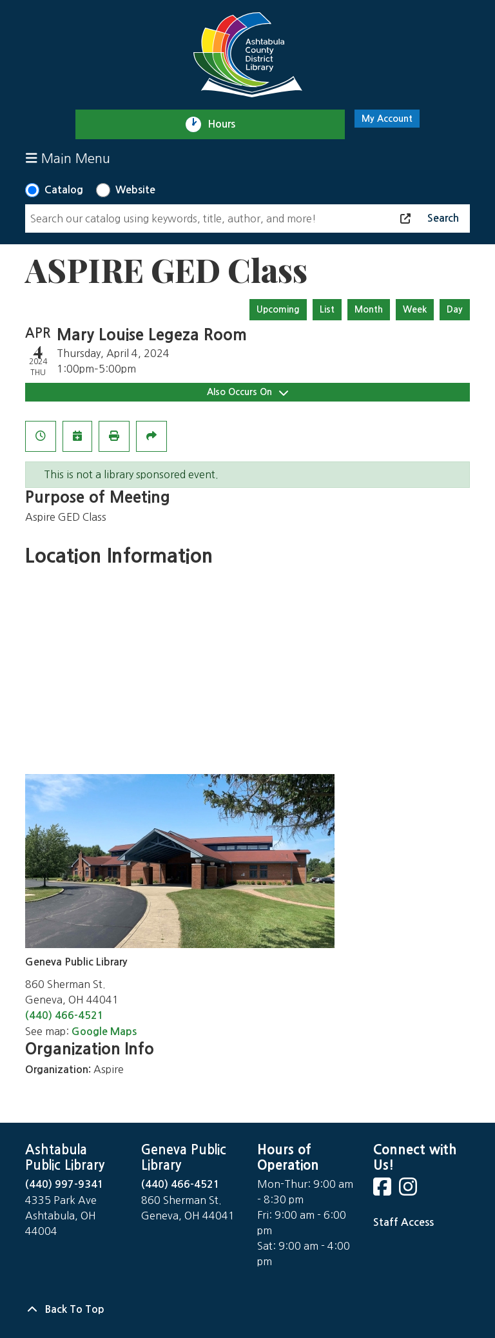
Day (455, 309)
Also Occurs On (247, 392)
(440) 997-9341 (64, 1184)
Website (135, 190)
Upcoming (278, 309)
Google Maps (104, 1031)
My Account (387, 118)
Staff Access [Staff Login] (403, 1222)
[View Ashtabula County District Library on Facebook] (383, 1191)
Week (415, 309)
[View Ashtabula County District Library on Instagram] (409, 1191)
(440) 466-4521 (64, 1015)
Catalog (63, 190)
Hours (227, 124)
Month (368, 309)
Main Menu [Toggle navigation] (68, 158)
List (327, 309)
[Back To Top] (247, 1309)
